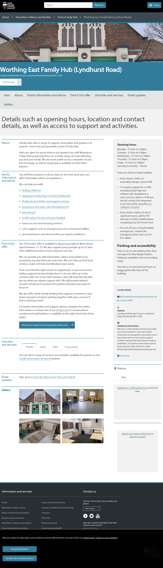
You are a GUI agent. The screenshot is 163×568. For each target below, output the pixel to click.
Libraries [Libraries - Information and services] (46, 513)
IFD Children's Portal (136, 206)
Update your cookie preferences (132, 388)
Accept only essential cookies (19, 558)
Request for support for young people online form (48, 325)
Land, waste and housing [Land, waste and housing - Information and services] (53, 502)
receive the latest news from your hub (52, 377)
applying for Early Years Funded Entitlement (46, 195)
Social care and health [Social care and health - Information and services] (52, 528)
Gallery (8, 104)
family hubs (62, 310)
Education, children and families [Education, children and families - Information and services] (16, 523)
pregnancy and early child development (44, 206)
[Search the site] (68, 5)
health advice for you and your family (42, 217)
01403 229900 (126, 300)
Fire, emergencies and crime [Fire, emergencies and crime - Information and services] (14, 528)
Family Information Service (33, 358)
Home (6, 17)
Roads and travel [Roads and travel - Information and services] (49, 523)
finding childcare (31, 190)
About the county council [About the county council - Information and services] (13, 507)
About (19, 95)
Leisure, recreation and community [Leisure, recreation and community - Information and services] (58, 507)
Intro (7, 95)
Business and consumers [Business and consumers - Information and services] (13, 518)
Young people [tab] (71, 347)
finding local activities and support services (45, 201)
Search (100, 5)
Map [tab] (123, 377)
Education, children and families (34, 17)
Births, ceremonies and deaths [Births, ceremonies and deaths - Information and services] (15, 513)
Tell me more (12, 82)
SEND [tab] (55, 347)
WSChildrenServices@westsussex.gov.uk (138, 296)
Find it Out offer (80, 95)
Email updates (137, 95)
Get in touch (92, 508)
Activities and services (109, 95)
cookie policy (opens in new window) (100, 538)
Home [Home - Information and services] (4, 502)
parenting (27, 212)
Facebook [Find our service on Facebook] (124, 356)
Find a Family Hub (68, 17)
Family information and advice (46, 95)
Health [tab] (43, 347)
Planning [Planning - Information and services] (46, 518)
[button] (154, 5)
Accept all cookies (19, 549)
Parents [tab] (29, 347)
